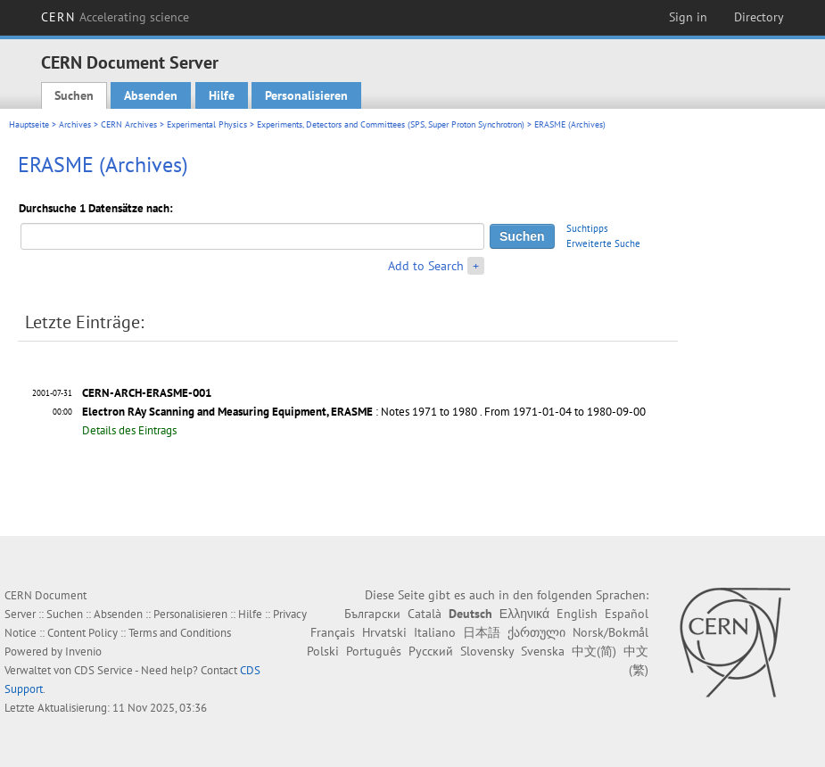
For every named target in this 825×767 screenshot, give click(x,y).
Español (626, 614)
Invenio (83, 651)
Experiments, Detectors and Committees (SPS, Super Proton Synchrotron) (390, 124)
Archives (75, 124)
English (577, 614)
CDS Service (103, 670)
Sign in (688, 17)
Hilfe (222, 95)
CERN (115, 17)
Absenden (150, 95)
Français (332, 632)
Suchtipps (587, 228)
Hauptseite (29, 124)
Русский (430, 651)
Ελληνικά (524, 614)
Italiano (435, 632)
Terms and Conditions (179, 632)
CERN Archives (129, 124)
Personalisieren (306, 95)
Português (373, 651)
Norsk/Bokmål (610, 632)
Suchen (74, 95)
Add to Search (426, 266)
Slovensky (487, 651)
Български (372, 614)
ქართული (536, 632)
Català (424, 614)
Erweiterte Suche (603, 243)
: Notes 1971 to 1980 (279, 411)
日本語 (481, 632)
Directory (759, 17)
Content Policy (82, 632)
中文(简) (594, 651)
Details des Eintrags (129, 430)
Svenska (543, 651)
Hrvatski (384, 632)
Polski (323, 651)
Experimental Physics (207, 124)
